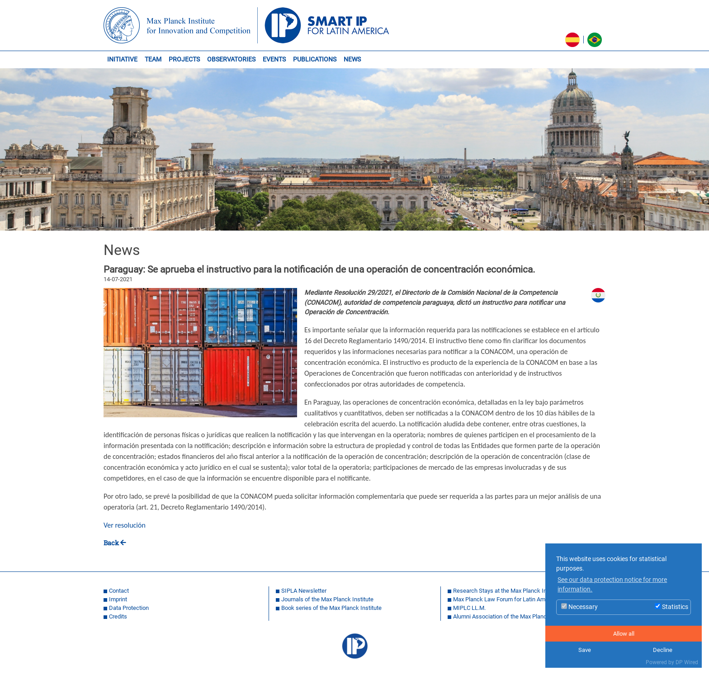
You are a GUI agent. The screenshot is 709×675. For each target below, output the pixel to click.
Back (111, 542)
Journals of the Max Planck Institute (327, 599)
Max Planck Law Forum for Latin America (505, 599)
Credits (118, 616)
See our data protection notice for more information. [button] (612, 585)
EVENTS (274, 59)
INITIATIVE (122, 59)
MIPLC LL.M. (469, 607)
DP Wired (687, 662)
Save (584, 650)
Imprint (118, 599)
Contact (119, 590)
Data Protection (129, 607)
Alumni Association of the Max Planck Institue (512, 616)
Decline (662, 650)
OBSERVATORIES (231, 59)
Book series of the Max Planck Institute (331, 607)
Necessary (579, 607)
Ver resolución (125, 525)
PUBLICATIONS (314, 59)
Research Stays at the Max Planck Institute (508, 590)
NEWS (352, 59)
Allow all (623, 633)
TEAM (153, 59)
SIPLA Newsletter (303, 590)
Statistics (671, 607)
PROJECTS (184, 59)
